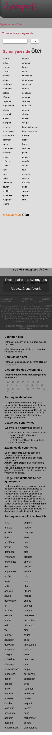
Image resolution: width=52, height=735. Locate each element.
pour (26, 542)
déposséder (8, 105)
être (6, 537)
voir (26, 576)
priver (5, 165)
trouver (27, 566)
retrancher (7, 182)
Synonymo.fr (28, 7)
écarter (6, 58)
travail (7, 547)
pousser (26, 157)
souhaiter (9, 639)
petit (6, 586)
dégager (7, 97)
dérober (6, 110)
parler (7, 678)
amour (27, 561)
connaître (9, 659)
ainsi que (9, 708)
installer (28, 571)
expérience (10, 561)
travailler (9, 693)
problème (9, 542)
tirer (24, 199)
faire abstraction (29, 127)
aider (26, 630)
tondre (6, 204)
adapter (8, 718)
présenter (9, 649)
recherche (9, 674)
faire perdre (8, 135)
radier (5, 170)
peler (24, 152)
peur (26, 713)
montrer (28, 595)
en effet (8, 532)
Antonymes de (16, 215)
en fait (7, 576)
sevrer (6, 187)
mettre (27, 527)
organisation (11, 727)
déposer (26, 101)
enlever (25, 118)
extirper (25, 123)
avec (26, 683)
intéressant (30, 644)
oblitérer (7, 152)
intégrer (8, 654)
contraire (28, 532)
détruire (25, 110)
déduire (25, 88)
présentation (30, 620)
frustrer (25, 135)
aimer (7, 581)
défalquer (26, 93)
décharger (7, 84)
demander (9, 552)
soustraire (7, 195)
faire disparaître (29, 131)
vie (6, 630)
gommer (7, 140)
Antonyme (28, 299)
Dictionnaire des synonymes (26, 281)
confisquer (27, 75)
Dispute (8, 458)
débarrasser (28, 80)
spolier (25, 195)
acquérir (28, 703)
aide (6, 625)
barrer (5, 71)
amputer (26, 63)
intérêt (27, 708)
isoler (5, 144)
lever (24, 144)
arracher (7, 67)
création (8, 703)
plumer (6, 157)
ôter (36, 342)
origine (27, 600)
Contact (39, 301)
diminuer (26, 114)
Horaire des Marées (14, 326)
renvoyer (26, 174)
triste (7, 688)
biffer (24, 71)
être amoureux (21, 463)
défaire (6, 93)
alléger (6, 63)
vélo (28, 455)
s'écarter (26, 182)
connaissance (11, 669)
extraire (6, 127)
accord (27, 722)
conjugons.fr (10, 364)
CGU (23, 301)
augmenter (10, 571)
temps (27, 581)
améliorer (29, 693)
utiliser (27, 591)
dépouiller (26, 105)
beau (26, 664)
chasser (6, 75)
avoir (26, 537)
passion (8, 722)
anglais (8, 527)
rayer (5, 174)
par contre (29, 674)
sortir (24, 187)
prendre (26, 161)
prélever (7, 161)
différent (28, 625)
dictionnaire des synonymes (22, 486)
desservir (7, 114)
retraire (25, 178)
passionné (10, 713)
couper (6, 80)
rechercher (29, 718)
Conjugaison (7, 299)
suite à (27, 649)
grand (27, 654)
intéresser (29, 615)
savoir (7, 595)
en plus (28, 522)
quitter (25, 165)
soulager (26, 191)
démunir (26, 97)
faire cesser (8, 131)
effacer (6, 118)
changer (28, 610)
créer (26, 547)
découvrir (26, 84)
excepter (7, 123)
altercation (21, 458)
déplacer (7, 101)
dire (6, 566)
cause (27, 635)
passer (27, 698)
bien (26, 552)
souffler (6, 191)
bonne (7, 620)
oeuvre (8, 615)
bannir (25, 67)
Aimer (7, 463)
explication (29, 678)
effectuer (9, 664)
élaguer (25, 58)
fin (5, 605)
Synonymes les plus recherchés (25, 516)
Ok (35, 41)
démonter (29, 659)
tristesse (9, 698)
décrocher (7, 88)
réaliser (8, 635)
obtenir (27, 586)
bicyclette (17, 453)
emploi (27, 669)
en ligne (8, 610)
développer (10, 600)
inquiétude (18, 468)
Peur (6, 468)
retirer (5, 178)
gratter (25, 140)
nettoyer (26, 148)
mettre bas (8, 148)
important (9, 557)
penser (8, 683)
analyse (8, 591)
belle (26, 639)
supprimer (7, 199)
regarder (28, 688)
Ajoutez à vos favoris (26, 288)
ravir (24, 170)
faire (6, 522)
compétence (30, 727)
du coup (28, 605)
